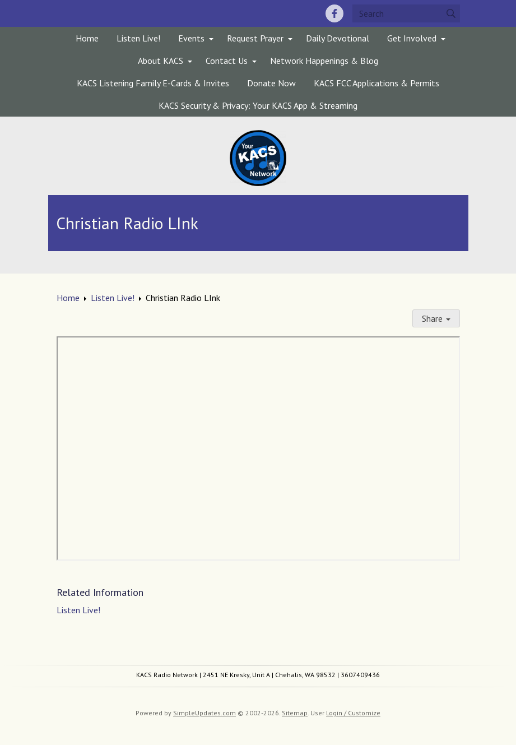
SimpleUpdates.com (204, 713)
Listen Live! (138, 38)
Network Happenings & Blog (324, 60)
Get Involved (411, 38)
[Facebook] (334, 13)
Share (436, 318)
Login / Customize (353, 713)
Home (87, 38)
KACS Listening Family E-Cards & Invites (153, 83)
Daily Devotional (337, 38)
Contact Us (227, 60)
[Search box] (406, 13)
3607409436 (360, 674)
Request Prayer (255, 38)
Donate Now (271, 83)
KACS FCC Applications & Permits (376, 83)
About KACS (160, 60)
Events (191, 38)
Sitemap (295, 713)
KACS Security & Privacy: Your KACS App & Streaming (258, 105)
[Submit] (451, 13)
